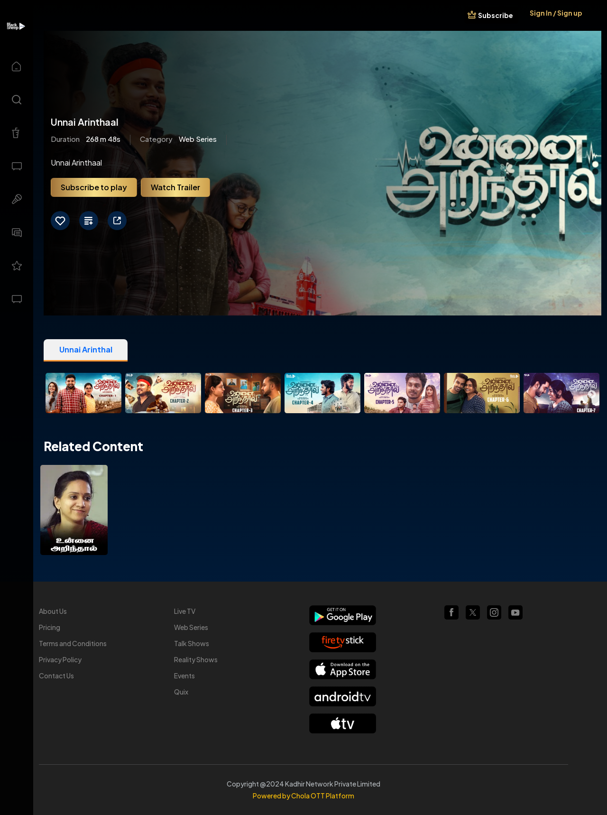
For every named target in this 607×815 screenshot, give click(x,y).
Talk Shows (191, 643)
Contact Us (56, 675)
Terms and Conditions (73, 643)
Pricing (49, 627)
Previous (53, 394)
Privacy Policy (60, 659)
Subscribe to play (94, 187)
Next (591, 394)
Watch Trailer (175, 187)
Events (184, 675)
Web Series (191, 627)
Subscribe (495, 15)
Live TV (184, 611)
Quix (181, 691)
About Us (53, 611)
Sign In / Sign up (556, 13)
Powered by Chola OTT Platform (303, 795)
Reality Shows (196, 659)
